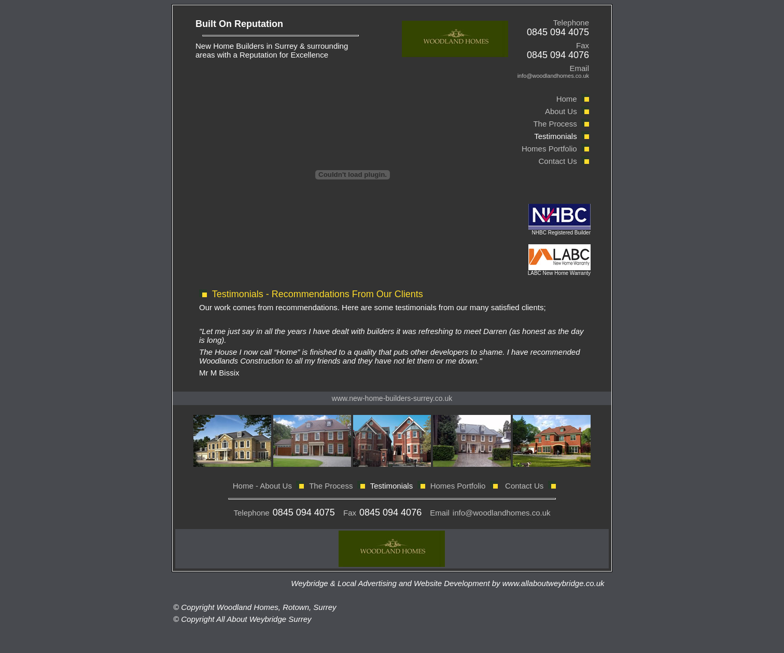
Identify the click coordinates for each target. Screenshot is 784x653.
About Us (561, 111)
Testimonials (555, 136)
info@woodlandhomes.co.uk (502, 512)
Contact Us (557, 161)
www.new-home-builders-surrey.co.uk (392, 398)
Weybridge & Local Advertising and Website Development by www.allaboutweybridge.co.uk (450, 583)
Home (566, 98)
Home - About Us (262, 485)
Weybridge (267, 619)
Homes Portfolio (548, 148)
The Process (555, 123)
